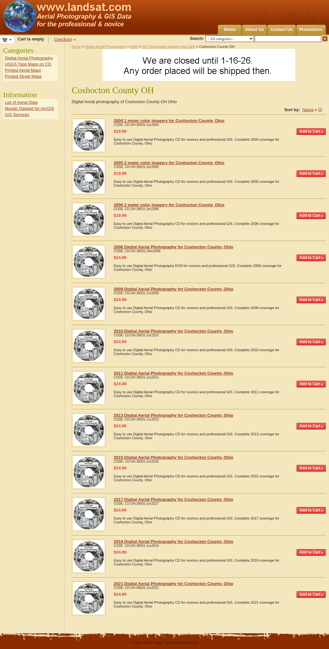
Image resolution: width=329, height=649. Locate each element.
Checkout (63, 39)
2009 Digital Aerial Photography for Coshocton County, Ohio (173, 289)
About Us (254, 29)
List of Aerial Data (21, 102)
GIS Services (17, 114)
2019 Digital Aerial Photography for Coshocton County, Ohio (173, 541)
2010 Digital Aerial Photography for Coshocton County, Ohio (173, 331)
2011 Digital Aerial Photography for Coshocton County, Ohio (173, 373)
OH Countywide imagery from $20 (168, 47)
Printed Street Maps (23, 76)
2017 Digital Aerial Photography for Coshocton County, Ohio (173, 499)
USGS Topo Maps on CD (28, 64)
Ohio (134, 47)
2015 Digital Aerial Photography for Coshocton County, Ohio (173, 457)
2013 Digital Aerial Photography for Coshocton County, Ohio (173, 415)
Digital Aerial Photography (105, 47)
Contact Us (282, 29)
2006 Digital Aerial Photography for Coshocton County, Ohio (173, 246)
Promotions (311, 29)
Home (230, 29)
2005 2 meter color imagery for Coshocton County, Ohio (169, 162)
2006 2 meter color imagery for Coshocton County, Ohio (169, 204)
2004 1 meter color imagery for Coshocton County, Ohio (169, 120)
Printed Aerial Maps (23, 70)
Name (308, 109)
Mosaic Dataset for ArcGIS (29, 108)
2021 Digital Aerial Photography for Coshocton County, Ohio (173, 583)
